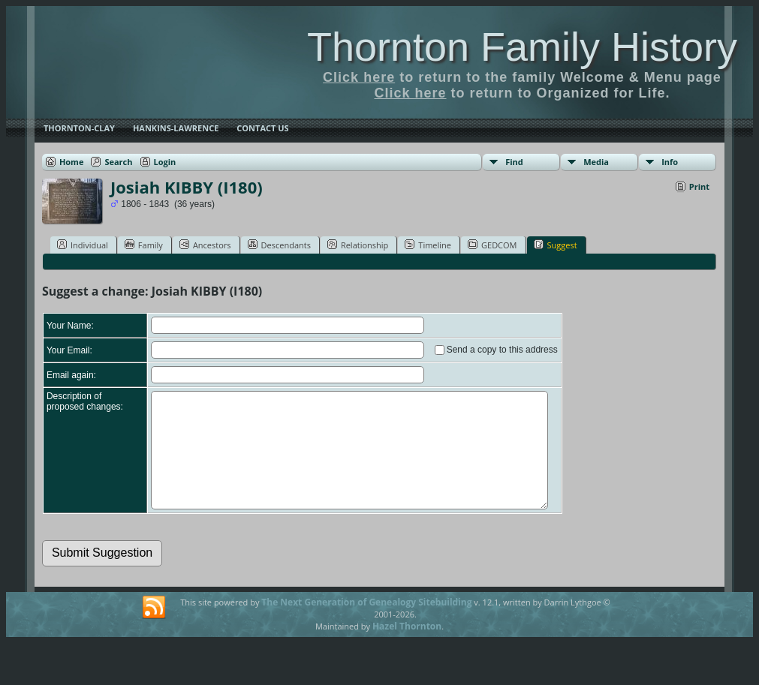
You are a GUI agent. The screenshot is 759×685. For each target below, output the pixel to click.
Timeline (428, 245)
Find (514, 161)
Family (144, 245)
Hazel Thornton (406, 648)
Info (669, 161)
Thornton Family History (522, 46)
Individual (82, 245)
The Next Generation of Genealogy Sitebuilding (366, 624)
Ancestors (205, 245)
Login (165, 161)
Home (71, 161)
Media (596, 161)
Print (699, 186)
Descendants (279, 245)
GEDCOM (492, 245)
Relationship (357, 245)
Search (118, 161)
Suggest (555, 245)
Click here (359, 77)
